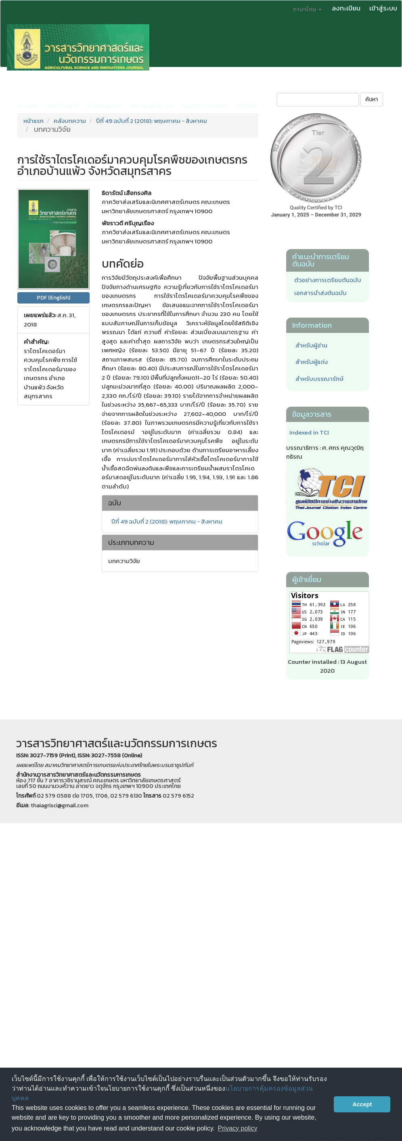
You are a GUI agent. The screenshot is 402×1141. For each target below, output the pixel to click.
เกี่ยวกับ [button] (250, 105)
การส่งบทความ (151, 105)
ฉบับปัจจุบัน (63, 105)
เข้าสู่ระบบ (383, 8)
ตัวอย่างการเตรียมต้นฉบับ (327, 280)
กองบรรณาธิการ (204, 105)
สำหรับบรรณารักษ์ (319, 378)
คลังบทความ (104, 105)
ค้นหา (371, 99)
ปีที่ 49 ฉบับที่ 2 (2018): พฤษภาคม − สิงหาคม (151, 120)
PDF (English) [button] (53, 297)
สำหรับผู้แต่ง (311, 361)
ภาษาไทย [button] (307, 9)
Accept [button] (362, 1104)
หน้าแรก (33, 120)
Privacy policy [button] (238, 1128)
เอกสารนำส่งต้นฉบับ (320, 292)
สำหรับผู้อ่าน (311, 345)
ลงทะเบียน (346, 8)
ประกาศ (28, 105)
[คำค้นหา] (318, 99)
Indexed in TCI (309, 432)
